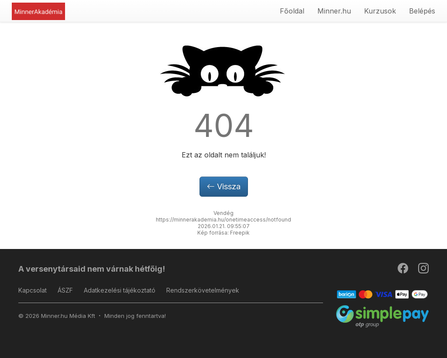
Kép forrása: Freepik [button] (223, 232)
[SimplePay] (382, 316)
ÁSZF (65, 290)
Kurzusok (380, 11)
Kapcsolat (32, 290)
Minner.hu (334, 11)
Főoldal (292, 11)
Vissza (224, 186)
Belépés (422, 11)
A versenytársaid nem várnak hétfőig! (91, 268)
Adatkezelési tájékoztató (119, 290)
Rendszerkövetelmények (202, 290)
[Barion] (382, 293)
